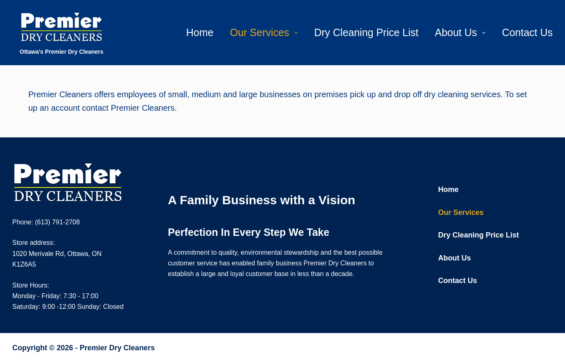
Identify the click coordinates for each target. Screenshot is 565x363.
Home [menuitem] (200, 32)
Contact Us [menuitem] (527, 32)
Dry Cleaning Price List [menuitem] (366, 32)
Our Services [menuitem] (265, 32)
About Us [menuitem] (462, 32)
